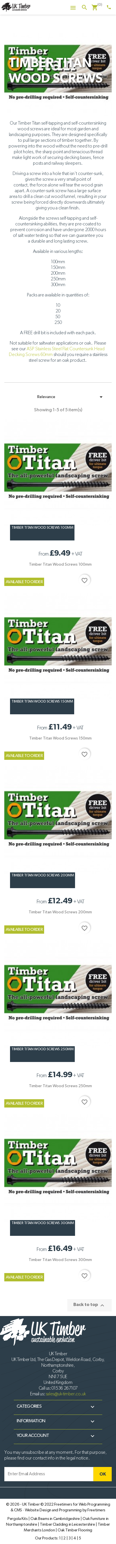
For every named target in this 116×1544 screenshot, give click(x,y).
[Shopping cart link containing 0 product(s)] (94, 8)
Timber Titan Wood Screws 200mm (42, 875)
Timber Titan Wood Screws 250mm (42, 1049)
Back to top (89, 1305)
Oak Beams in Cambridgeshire (55, 1519)
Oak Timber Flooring (75, 1530)
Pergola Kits (17, 1519)
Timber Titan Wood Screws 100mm (42, 528)
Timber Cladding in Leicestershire (68, 1525)
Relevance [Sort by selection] (71, 397)
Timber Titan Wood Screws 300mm (42, 1223)
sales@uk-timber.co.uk (66, 1394)
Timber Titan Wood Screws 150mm (42, 701)
